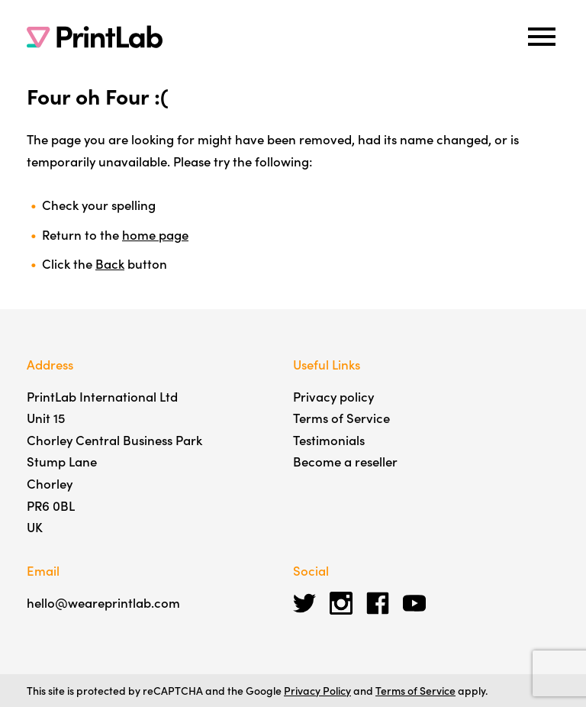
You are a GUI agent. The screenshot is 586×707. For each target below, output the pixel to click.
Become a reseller (345, 461)
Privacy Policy (317, 690)
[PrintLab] (95, 36)
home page (155, 234)
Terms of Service (341, 417)
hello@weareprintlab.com (103, 602)
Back (109, 263)
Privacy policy (333, 396)
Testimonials (329, 440)
